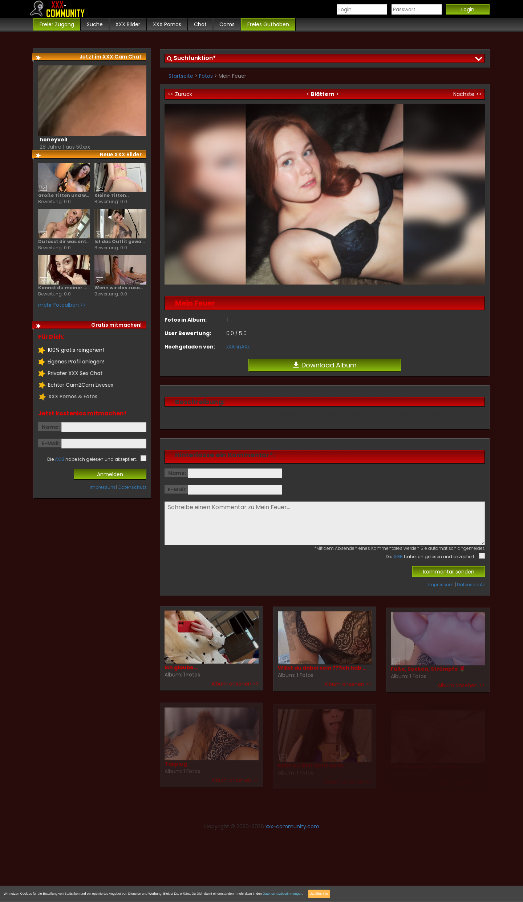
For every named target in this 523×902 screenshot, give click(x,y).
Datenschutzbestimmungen (282, 893)
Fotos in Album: (186, 319)
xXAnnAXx (238, 346)
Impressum (441, 584)
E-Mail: (177, 489)
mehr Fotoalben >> (62, 305)
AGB (398, 556)
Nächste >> (467, 94)
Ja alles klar (319, 893)
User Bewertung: (188, 333)
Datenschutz (471, 584)
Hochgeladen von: (190, 346)
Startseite (181, 76)
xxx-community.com (292, 826)
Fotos (206, 76)
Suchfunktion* (195, 58)
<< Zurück (180, 94)
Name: (177, 473)
